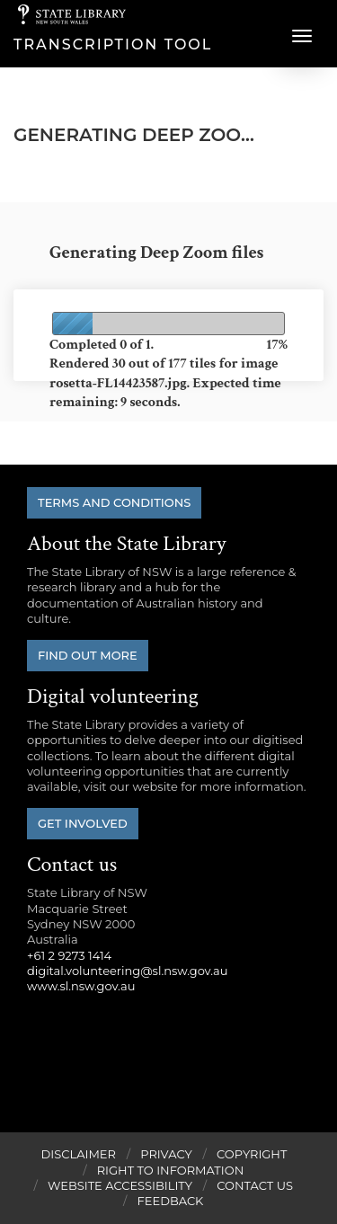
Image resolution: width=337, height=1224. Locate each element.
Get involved (83, 823)
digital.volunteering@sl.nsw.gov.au (127, 970)
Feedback (170, 1200)
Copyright (252, 1154)
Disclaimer (78, 1154)
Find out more (87, 655)
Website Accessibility (120, 1185)
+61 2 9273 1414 (69, 955)
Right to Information (170, 1170)
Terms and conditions (114, 502)
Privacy (165, 1154)
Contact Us (255, 1185)
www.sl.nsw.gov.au (81, 986)
